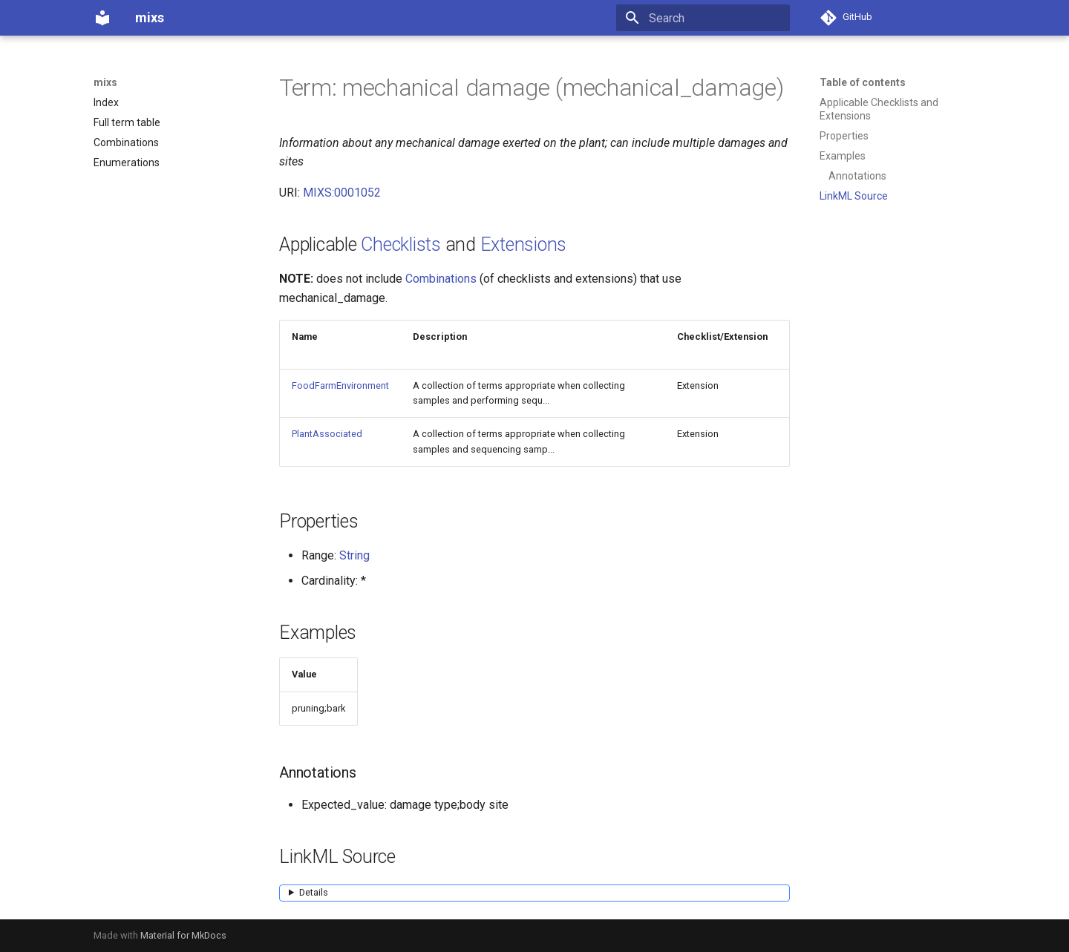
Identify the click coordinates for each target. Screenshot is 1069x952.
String (354, 555)
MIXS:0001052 (342, 193)
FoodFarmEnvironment (340, 385)
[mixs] (102, 18)
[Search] (703, 17)
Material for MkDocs (183, 935)
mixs (105, 82)
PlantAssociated (327, 433)
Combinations (441, 279)
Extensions (523, 244)
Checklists (401, 244)
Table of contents (863, 82)
